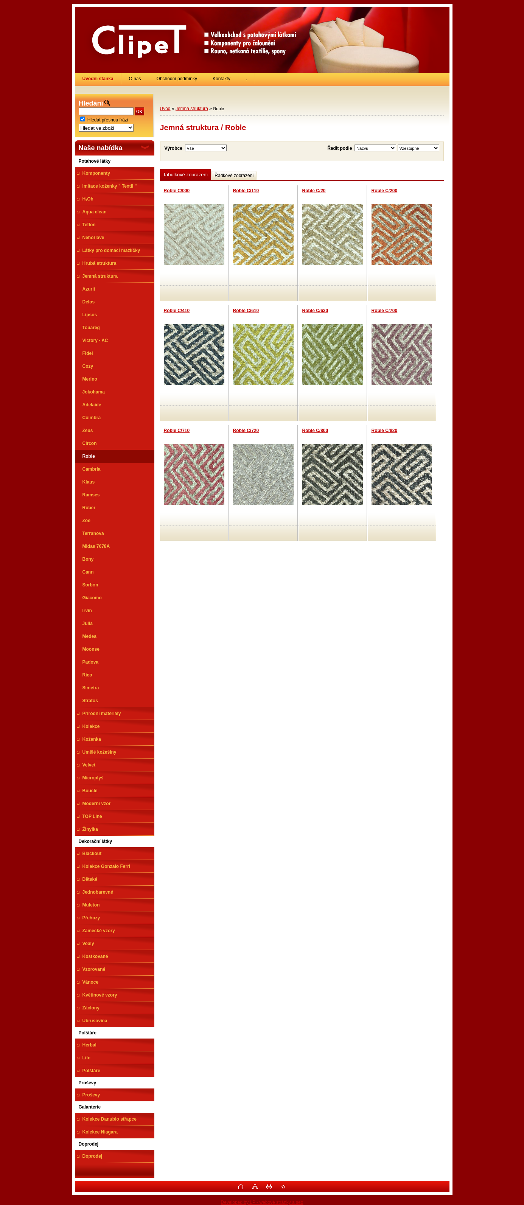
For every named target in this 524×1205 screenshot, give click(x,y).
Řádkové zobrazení (234, 175)
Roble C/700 (385, 310)
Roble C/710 (177, 430)
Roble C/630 (315, 310)
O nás (135, 78)
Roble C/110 (246, 190)
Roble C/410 (177, 310)
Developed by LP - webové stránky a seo (262, 1202)
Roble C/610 (246, 310)
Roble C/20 (314, 190)
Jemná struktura (192, 108)
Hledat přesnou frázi (107, 120)
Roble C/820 (385, 430)
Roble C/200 (385, 190)
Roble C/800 (315, 430)
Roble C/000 (177, 190)
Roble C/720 (246, 430)
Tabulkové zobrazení (185, 174)
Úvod (165, 108)
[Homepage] (98, 78)
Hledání (91, 103)
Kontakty (221, 78)
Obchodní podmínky (177, 78)
